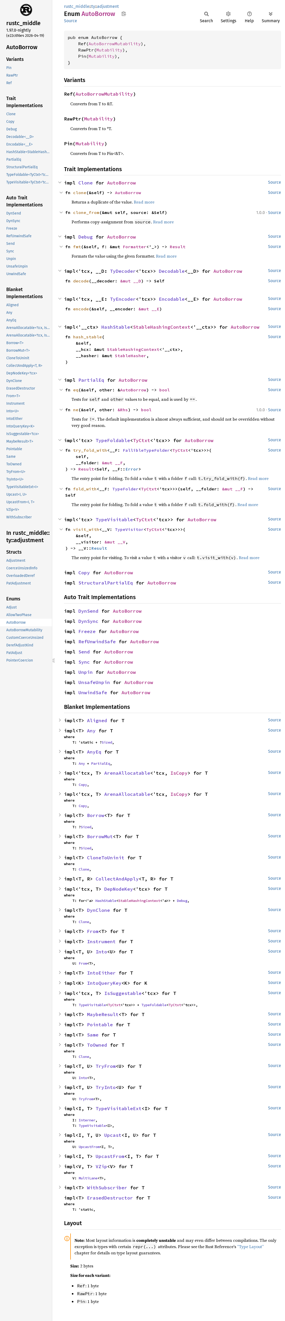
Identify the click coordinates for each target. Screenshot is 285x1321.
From (92, 931)
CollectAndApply (117, 879)
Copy (84, 573)
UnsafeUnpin (94, 682)
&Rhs (123, 409)
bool (164, 389)
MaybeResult (103, 1014)
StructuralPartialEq (105, 583)
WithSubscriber (107, 1188)
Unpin (85, 672)
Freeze (87, 631)
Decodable (172, 271)
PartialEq (91, 380)
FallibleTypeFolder (146, 450)
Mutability (109, 50)
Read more (144, 202)
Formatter (134, 246)
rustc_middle (76, 6)
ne (75, 409)
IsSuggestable (123, 993)
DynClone (98, 910)
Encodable (172, 299)
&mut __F (112, 462)
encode (81, 308)
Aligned (97, 720)
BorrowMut (100, 836)
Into (101, 952)
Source (70, 20)
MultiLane (88, 1178)
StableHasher (130, 355)
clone (79, 192)
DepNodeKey (118, 889)
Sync (84, 662)
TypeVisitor (129, 529)
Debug (85, 237)
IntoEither (101, 973)
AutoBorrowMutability (115, 43)
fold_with (85, 488)
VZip (101, 1166)
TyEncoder (123, 299)
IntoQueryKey (104, 983)
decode (81, 280)
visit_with (86, 529)
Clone (85, 183)
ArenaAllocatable (127, 773)
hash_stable (87, 336)
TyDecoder (123, 271)
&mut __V (114, 541)
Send (84, 652)
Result (177, 246)
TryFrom (106, 1066)
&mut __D (130, 280)
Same (92, 1035)
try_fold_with (90, 450)
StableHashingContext (161, 327)
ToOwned (97, 1045)
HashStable (115, 327)
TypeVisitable (114, 520)
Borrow (95, 815)
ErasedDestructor (110, 1198)
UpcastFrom (89, 1146)
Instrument (101, 941)
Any (91, 731)
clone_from (86, 212)
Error (131, 469)
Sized (107, 742)
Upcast (112, 1135)
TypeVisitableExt (119, 1108)
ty (93, 6)
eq (75, 389)
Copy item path (123, 13)
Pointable (100, 1025)
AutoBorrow (121, 183)
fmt (77, 246)
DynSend (88, 611)
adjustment (108, 6)
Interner (87, 1120)
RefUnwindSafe (97, 642)
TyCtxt (141, 440)
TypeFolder (125, 488)
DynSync (88, 621)
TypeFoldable (113, 440)
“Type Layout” (250, 1246)
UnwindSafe (92, 693)
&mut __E (148, 308)
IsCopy (179, 773)
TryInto (106, 1087)
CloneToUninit (105, 858)
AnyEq (94, 752)
